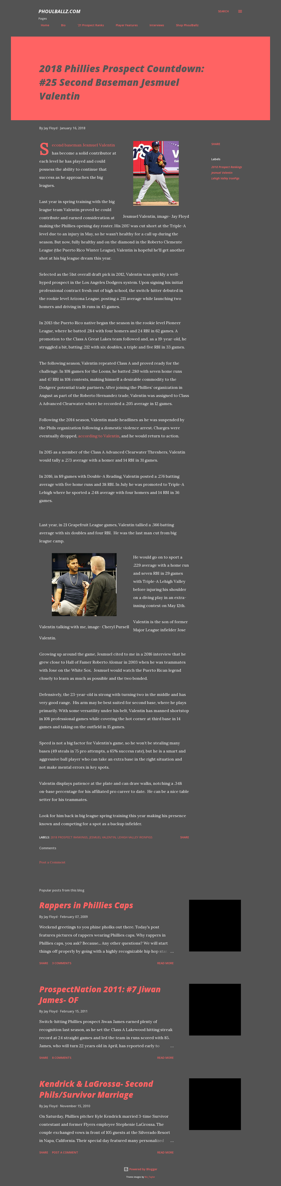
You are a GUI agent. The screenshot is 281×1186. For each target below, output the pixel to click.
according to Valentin (98, 435)
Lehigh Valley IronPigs (225, 178)
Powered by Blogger (140, 1169)
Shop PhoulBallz (184, 25)
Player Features (124, 25)
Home (42, 25)
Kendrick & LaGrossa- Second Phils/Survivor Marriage (96, 1089)
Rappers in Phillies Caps (86, 905)
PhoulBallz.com (59, 11)
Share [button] (215, 144)
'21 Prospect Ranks (88, 25)
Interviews (154, 25)
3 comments (61, 963)
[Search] (223, 11)
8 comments (61, 1058)
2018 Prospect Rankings (226, 167)
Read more (165, 963)
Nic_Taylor (150, 1177)
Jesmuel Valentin (221, 173)
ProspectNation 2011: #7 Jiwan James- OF (100, 994)
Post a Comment (52, 862)
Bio (61, 25)
